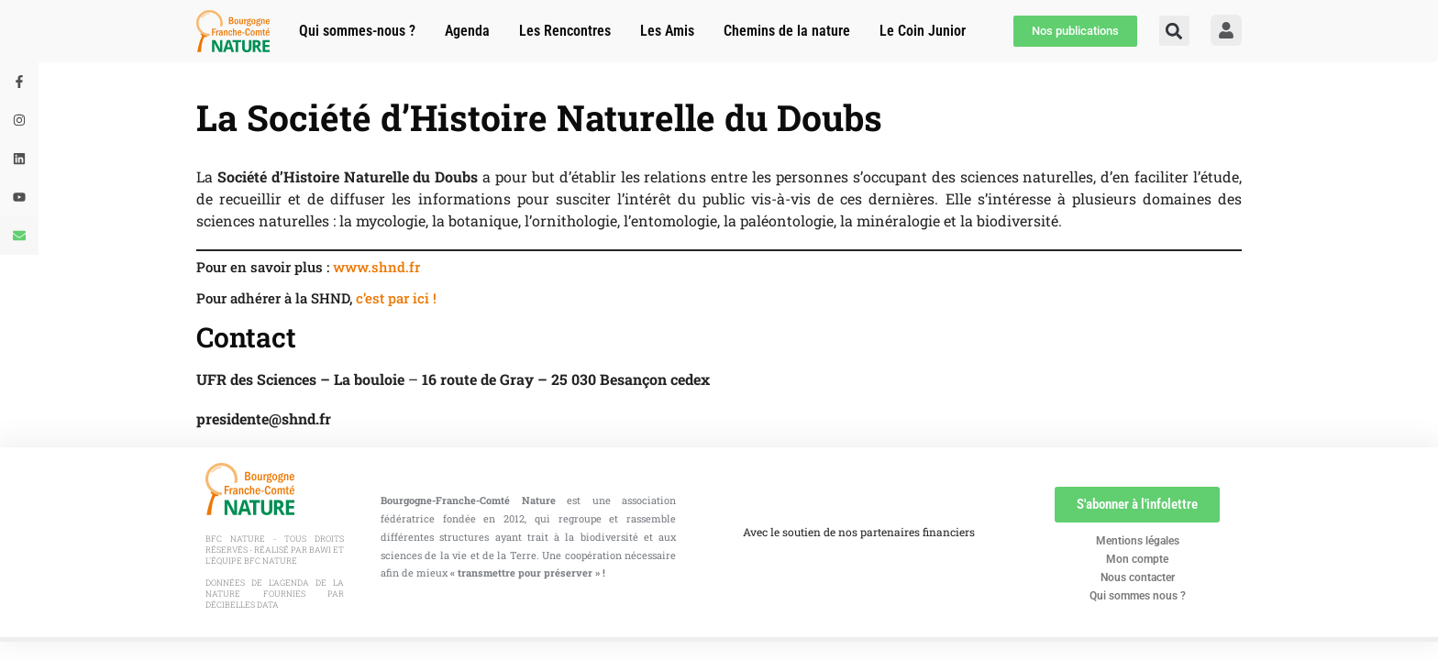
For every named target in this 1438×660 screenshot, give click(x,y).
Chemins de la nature (787, 30)
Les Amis (667, 30)
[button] (1174, 31)
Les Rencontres (565, 30)
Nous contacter (1138, 577)
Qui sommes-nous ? (357, 30)
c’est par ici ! (396, 298)
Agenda (467, 30)
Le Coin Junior (922, 30)
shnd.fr (395, 267)
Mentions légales (1137, 540)
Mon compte (1137, 559)
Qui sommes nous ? (1138, 595)
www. (352, 267)
